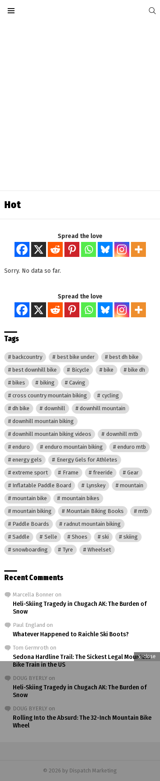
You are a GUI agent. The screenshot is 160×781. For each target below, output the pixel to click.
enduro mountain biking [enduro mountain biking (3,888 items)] (74, 447)
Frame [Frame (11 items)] (71, 472)
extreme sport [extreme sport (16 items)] (30, 472)
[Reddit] (55, 249)
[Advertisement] (80, 106)
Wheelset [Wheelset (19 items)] (99, 549)
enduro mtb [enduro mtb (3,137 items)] (131, 447)
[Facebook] (22, 249)
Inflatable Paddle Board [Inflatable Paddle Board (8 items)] (41, 485)
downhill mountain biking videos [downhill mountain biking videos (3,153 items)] (51, 434)
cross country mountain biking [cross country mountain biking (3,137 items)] (49, 395)
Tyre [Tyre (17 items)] (68, 549)
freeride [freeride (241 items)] (103, 472)
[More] (138, 249)
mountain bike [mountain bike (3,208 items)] (29, 498)
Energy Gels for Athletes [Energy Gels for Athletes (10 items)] (87, 459)
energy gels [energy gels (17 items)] (27, 459)
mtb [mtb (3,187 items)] (143, 511)
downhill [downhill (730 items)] (54, 408)
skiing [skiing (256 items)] (130, 537)
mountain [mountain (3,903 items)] (131, 485)
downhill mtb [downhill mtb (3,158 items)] (122, 434)
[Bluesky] (105, 249)
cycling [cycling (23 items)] (110, 395)
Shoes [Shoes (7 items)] (79, 537)
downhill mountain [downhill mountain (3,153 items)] (102, 408)
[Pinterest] (71, 249)
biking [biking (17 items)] (47, 382)
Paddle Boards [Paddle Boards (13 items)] (30, 524)
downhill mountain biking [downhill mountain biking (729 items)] (43, 421)
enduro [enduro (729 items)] (21, 447)
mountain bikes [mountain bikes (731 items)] (80, 498)
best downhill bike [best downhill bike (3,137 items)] (34, 370)
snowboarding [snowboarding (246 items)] (30, 549)
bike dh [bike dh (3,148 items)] (136, 370)
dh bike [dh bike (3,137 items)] (20, 408)
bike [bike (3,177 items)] (108, 370)
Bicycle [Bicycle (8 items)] (80, 370)
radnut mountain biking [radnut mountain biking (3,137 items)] (92, 524)
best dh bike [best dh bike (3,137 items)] (124, 357)
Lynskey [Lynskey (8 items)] (95, 485)
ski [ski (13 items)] (105, 537)
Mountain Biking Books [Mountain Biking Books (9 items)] (95, 511)
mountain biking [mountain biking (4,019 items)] (32, 511)
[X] (38, 249)
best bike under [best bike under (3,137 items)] (76, 357)
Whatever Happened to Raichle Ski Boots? (71, 634)
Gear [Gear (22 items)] (133, 472)
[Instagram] (121, 249)
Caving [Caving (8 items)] (77, 382)
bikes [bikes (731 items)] (18, 382)
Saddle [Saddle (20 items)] (20, 537)
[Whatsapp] (88, 249)
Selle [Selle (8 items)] (50, 537)
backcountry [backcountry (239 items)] (27, 357)
